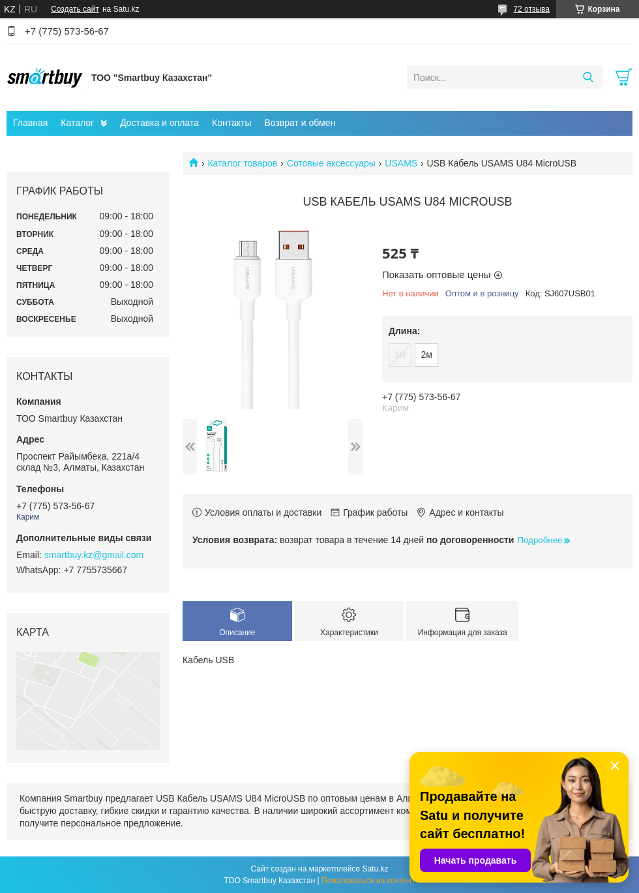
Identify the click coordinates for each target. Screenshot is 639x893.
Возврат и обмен (299, 123)
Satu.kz (375, 868)
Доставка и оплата (159, 123)
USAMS (401, 163)
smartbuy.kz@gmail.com (93, 555)
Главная (30, 123)
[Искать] (587, 77)
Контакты (231, 123)
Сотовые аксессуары (331, 163)
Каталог (77, 123)
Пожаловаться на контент (368, 880)
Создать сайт (75, 9)
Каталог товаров (242, 163)
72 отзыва (531, 9)
